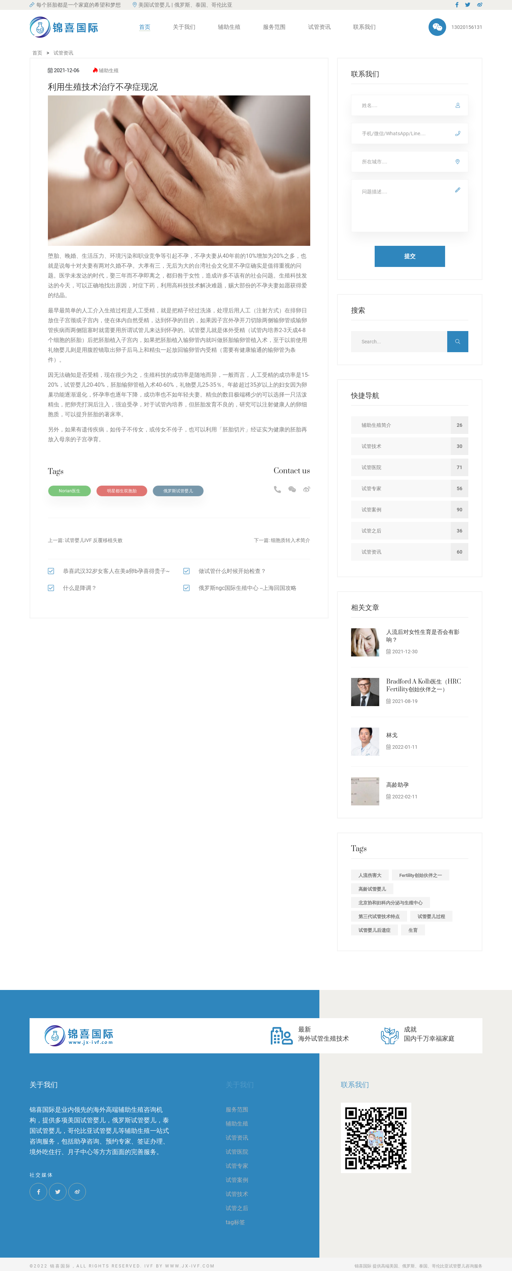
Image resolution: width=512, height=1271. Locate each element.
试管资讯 (319, 27)
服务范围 (274, 27)
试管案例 (237, 1180)
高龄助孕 (397, 785)
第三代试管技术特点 (379, 916)
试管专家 (237, 1166)
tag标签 (235, 1222)
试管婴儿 (200, 330)
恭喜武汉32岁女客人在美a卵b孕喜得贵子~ (116, 571)
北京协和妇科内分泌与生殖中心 (390, 902)
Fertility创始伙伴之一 (420, 875)
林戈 (392, 735)
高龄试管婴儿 (372, 889)
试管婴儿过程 (431, 916)
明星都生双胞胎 (122, 490)
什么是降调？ (80, 588)
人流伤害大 (369, 875)
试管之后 (237, 1208)
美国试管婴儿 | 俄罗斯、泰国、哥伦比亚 (182, 5)
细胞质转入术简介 (290, 540)
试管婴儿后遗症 (374, 930)
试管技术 (237, 1194)
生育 (413, 930)
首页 (144, 27)
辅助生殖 (229, 27)
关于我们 (184, 27)
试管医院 (237, 1151)
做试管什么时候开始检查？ (232, 571)
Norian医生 (69, 490)
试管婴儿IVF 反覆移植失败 (94, 540)
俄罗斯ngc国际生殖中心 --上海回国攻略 (247, 588)
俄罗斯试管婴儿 (178, 490)
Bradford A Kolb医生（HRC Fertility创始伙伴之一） (423, 685)
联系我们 (364, 27)
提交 (410, 256)
